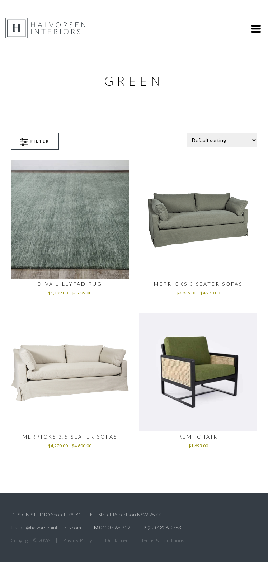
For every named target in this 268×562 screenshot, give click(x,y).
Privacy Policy (77, 540)
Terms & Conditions (162, 540)
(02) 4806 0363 (164, 527)
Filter (35, 141)
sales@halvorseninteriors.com (48, 527)
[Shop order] (222, 140)
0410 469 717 (114, 527)
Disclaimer (116, 540)
